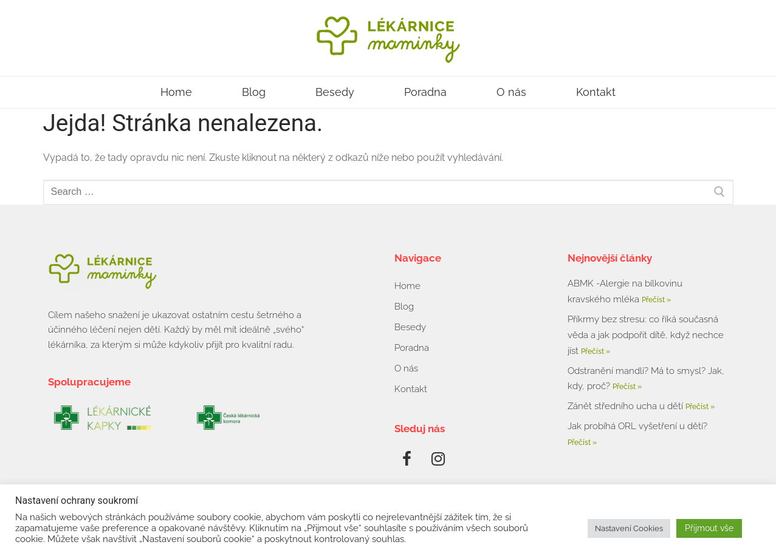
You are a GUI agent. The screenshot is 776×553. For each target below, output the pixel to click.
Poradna (425, 92)
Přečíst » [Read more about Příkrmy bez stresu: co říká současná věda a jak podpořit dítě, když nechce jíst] (595, 351)
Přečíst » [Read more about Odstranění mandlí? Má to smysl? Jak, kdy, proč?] (627, 386)
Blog (254, 92)
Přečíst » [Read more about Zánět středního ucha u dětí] (700, 406)
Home (176, 92)
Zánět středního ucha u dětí (626, 406)
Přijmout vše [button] (709, 528)
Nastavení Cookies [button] (629, 528)
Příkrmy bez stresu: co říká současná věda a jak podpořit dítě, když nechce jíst (646, 335)
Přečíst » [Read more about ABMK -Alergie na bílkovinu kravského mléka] (656, 300)
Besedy (334, 92)
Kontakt (596, 92)
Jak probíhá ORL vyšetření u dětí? (637, 426)
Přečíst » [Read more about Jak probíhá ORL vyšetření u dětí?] (582, 442)
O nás (511, 92)
